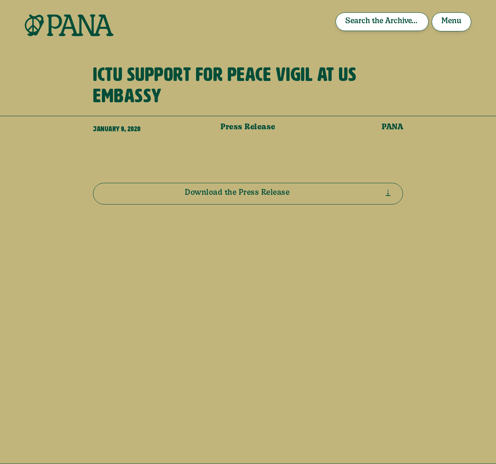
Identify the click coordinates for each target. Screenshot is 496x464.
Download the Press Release (237, 193)
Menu (451, 21)
